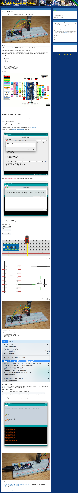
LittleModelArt (66, 32)
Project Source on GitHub (58, 15)
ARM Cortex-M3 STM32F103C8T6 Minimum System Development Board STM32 (18, 484)
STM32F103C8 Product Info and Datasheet (11, 485)
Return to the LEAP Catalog (58, 17)
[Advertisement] (65, 62)
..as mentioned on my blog (8, 490)
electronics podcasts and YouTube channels (65, 28)
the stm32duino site (32, 127)
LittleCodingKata (64, 48)
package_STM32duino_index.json (18, 129)
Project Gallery (61, 35)
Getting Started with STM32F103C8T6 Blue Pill (12, 487)
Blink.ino (4, 386)
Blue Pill (11, 47)
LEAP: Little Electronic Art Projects (18, 3)
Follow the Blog (65, 40)
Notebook (60, 37)
